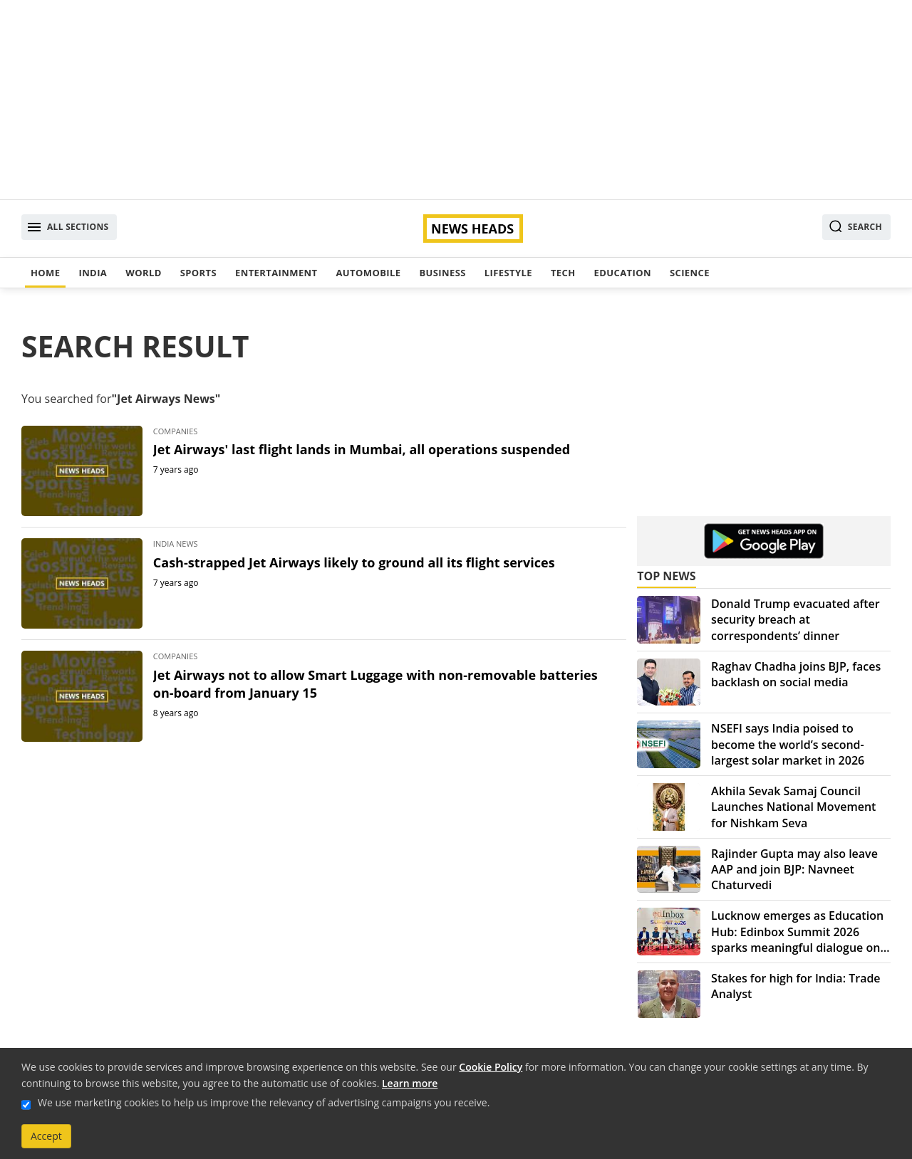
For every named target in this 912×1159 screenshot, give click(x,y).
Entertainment (276, 272)
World (143, 272)
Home (45, 272)
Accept (46, 1136)
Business (442, 272)
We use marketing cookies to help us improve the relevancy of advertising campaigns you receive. (263, 1102)
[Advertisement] (456, 99)
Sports (198, 272)
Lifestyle (508, 272)
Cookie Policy (490, 1067)
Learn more (409, 1083)
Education (622, 272)
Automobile (368, 272)
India (92, 272)
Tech (563, 272)
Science (690, 272)
